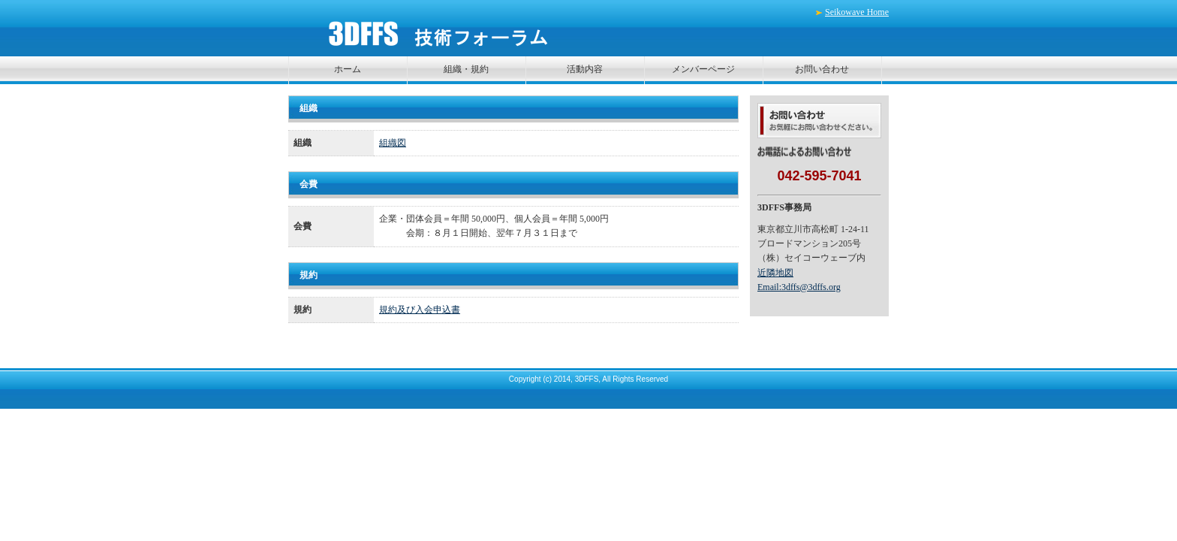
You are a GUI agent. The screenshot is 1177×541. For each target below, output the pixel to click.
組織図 (392, 143)
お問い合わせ (822, 69)
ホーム (347, 69)
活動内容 (585, 69)
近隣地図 (775, 272)
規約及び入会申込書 (419, 309)
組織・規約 (466, 69)
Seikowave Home (857, 12)
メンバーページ (703, 69)
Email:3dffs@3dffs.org (799, 287)
